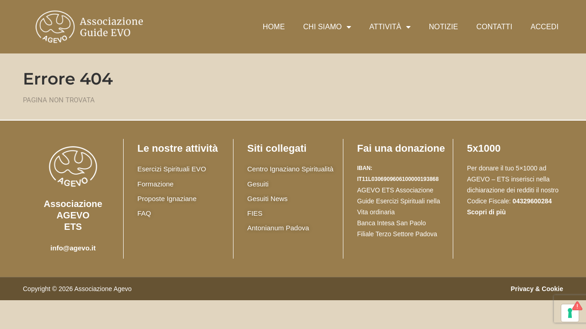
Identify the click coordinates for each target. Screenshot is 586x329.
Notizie (443, 27)
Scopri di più (486, 212)
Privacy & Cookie (537, 288)
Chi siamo (327, 27)
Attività (390, 27)
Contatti (494, 27)
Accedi (545, 27)
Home (274, 27)
